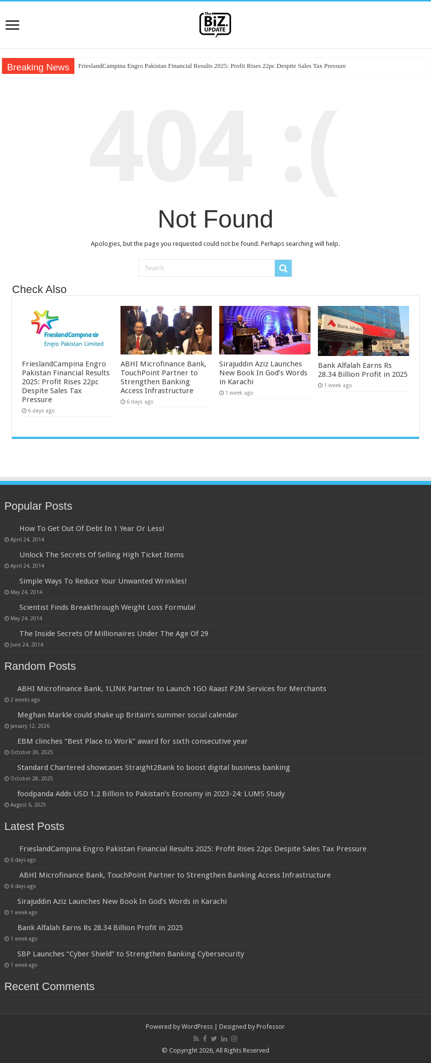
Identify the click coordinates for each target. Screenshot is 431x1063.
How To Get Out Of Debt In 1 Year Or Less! (92, 528)
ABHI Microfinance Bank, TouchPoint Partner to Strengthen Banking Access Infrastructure (163, 377)
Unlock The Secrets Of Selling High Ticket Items (101, 554)
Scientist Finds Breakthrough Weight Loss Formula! (107, 607)
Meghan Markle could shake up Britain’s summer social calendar (127, 714)
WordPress (197, 1026)
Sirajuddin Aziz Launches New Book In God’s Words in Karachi (263, 372)
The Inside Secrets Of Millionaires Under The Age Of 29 (113, 633)
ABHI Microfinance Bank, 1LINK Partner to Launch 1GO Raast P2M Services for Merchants (171, 688)
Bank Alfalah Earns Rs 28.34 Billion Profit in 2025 (363, 370)
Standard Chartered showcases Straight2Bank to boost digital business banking (153, 767)
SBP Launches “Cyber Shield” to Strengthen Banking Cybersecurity (130, 953)
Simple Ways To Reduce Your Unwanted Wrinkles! (103, 581)
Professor (270, 1026)
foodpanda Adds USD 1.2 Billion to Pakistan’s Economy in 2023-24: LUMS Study (151, 793)
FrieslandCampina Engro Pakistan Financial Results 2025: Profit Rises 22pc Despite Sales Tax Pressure (212, 65)
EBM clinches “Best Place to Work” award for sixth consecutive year (132, 741)
